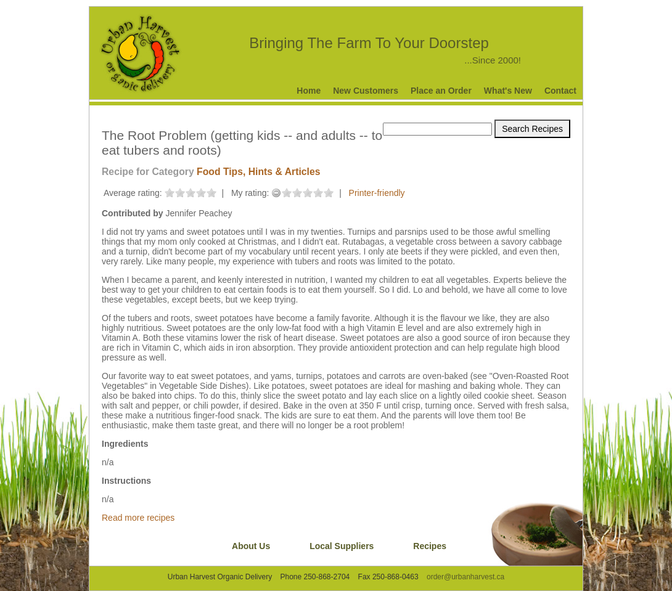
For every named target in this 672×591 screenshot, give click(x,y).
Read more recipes (138, 518)
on (169, 192)
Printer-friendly (377, 193)
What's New (508, 91)
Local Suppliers (341, 546)
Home (309, 91)
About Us (251, 546)
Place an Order (441, 91)
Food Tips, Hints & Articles (258, 171)
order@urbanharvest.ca (465, 577)
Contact (560, 91)
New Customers (365, 91)
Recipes (429, 546)
